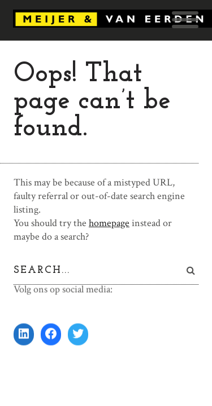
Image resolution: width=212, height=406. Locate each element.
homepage (109, 223)
